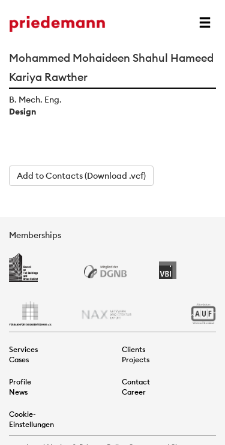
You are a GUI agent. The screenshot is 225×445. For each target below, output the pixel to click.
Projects (135, 359)
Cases (19, 359)
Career (134, 391)
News (18, 391)
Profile (20, 381)
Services (23, 349)
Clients (133, 349)
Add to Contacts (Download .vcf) (81, 175)
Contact (136, 381)
